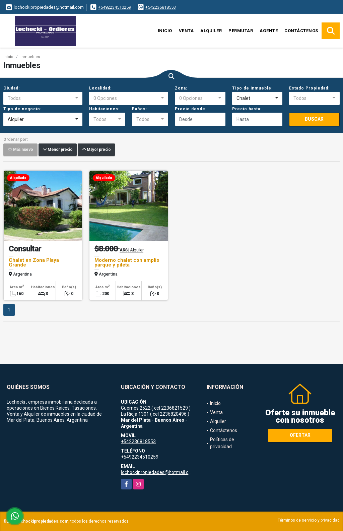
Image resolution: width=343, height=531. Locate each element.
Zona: (181, 88)
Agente (269, 30)
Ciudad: (11, 88)
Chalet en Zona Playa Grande (34, 262)
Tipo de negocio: (22, 109)
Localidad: (100, 88)
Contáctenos (301, 30)
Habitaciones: (104, 109)
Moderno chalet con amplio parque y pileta (126, 262)
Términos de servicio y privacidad (309, 520)
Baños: (139, 109)
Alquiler (211, 30)
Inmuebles (30, 57)
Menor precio (57, 150)
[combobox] (42, 98)
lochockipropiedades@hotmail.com (158, 472)
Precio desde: (191, 109)
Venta (186, 30)
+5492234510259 (114, 7)
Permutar (240, 30)
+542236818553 (160, 7)
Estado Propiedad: (309, 88)
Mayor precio (96, 150)
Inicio (165, 30)
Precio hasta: (247, 109)
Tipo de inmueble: (252, 88)
